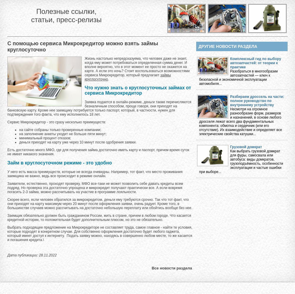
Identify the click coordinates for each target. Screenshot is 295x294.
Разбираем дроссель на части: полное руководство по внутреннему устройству (257, 101)
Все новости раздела (172, 268)
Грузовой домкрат (246, 147)
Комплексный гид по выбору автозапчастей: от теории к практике (255, 63)
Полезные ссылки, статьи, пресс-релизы (66, 15)
